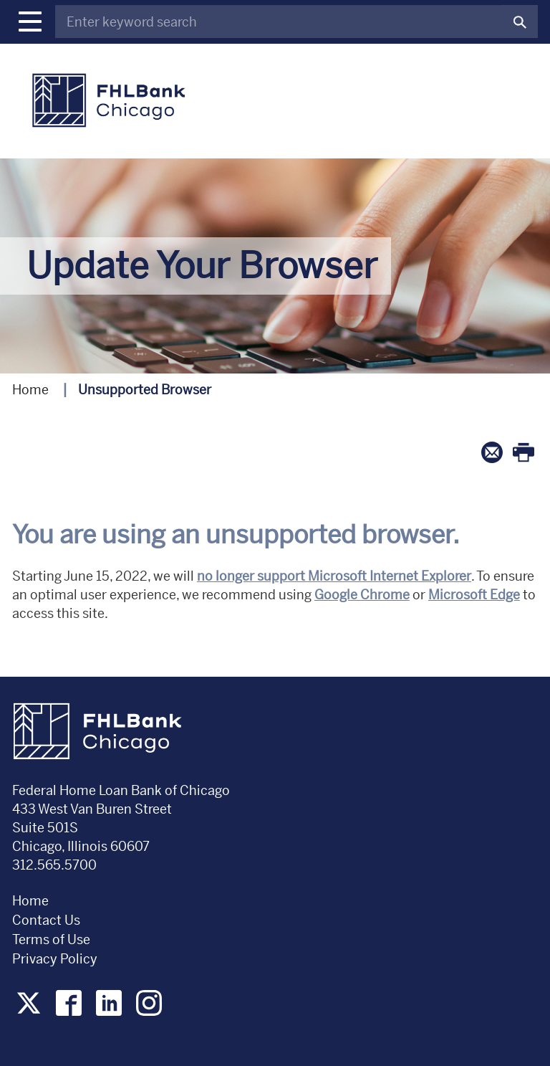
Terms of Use (51, 939)
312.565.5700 (54, 865)
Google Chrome (362, 594)
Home (30, 389)
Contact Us (46, 920)
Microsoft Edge (474, 594)
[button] (30, 21)
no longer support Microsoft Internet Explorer (334, 576)
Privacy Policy (56, 959)
